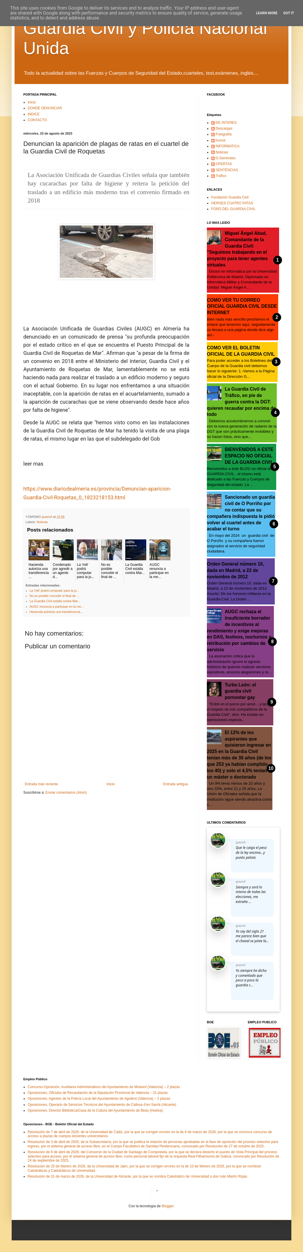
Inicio (32, 102)
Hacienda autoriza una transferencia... (56, 612)
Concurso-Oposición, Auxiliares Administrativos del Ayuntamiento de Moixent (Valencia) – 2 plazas (104, 1087)
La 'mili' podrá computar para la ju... (54, 590)
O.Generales (225, 158)
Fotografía (224, 134)
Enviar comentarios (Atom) (66, 792)
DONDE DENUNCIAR (45, 108)
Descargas (224, 128)
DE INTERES (226, 123)
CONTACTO (37, 120)
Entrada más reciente (41, 784)
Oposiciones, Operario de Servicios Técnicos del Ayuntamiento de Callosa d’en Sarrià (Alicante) (102, 1105)
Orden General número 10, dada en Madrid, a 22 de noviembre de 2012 (235, 570)
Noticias (42, 522)
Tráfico (221, 176)
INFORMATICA (227, 146)
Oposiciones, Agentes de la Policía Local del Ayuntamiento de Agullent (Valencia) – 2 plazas (99, 1099)
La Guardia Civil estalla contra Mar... (55, 601)
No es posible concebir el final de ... (54, 596)
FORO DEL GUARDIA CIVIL (233, 209)
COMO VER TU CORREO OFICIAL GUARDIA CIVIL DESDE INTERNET (242, 306)
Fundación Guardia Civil (230, 197)
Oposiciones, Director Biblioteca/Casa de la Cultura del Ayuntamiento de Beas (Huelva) (95, 1110)
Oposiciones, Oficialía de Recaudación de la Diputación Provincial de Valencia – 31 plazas (98, 1093)
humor (221, 140)
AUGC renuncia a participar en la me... (57, 606)
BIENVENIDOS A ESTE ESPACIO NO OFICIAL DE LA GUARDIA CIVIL (249, 456)
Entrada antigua (175, 784)
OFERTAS (224, 164)
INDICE (34, 114)
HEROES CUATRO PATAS (232, 203)
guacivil (240, 842)
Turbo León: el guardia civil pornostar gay (240, 691)
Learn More (267, 13)
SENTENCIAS (227, 170)
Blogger (168, 1206)
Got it (288, 13)
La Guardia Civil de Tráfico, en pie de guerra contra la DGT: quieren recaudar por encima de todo (241, 402)
